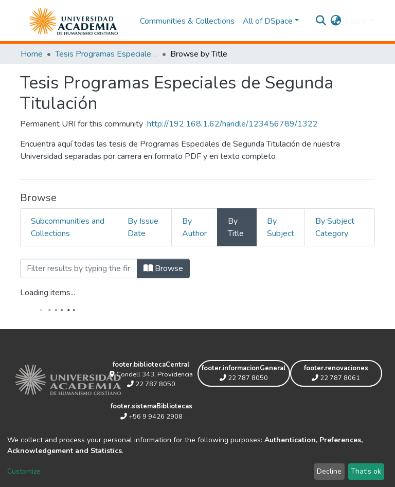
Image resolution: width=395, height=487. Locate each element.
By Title (236, 227)
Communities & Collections (187, 21)
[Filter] (78, 268)
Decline (329, 471)
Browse (163, 268)
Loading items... (47, 292)
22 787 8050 (151, 384)
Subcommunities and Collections (67, 227)
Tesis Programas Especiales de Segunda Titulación (106, 54)
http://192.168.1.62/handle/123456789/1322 (232, 124)
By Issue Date (143, 227)
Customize (24, 471)
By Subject (280, 227)
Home (32, 54)
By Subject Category (334, 227)
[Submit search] (321, 21)
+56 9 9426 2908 (151, 416)
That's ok (366, 471)
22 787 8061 (336, 378)
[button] (336, 21)
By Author (194, 227)
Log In (357, 21)
